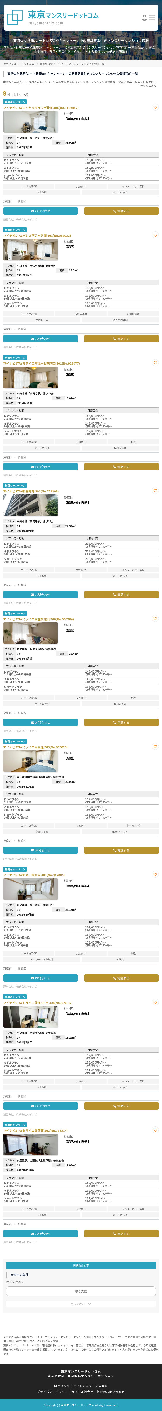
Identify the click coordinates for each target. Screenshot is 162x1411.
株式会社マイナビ (26, 219)
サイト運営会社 (82, 1391)
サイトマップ (82, 1386)
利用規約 (102, 1386)
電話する (123, 211)
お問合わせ (42, 211)
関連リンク (62, 1386)
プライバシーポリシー (52, 1391)
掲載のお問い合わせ (111, 1391)
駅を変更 (81, 1291)
